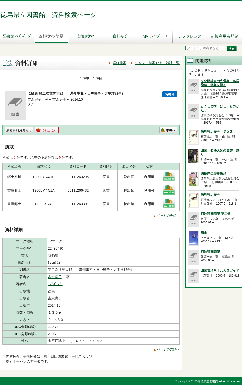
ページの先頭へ (168, 215)
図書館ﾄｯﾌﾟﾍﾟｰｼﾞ (17, 36)
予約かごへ (49, 130)
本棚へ (171, 130)
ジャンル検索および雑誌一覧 (157, 63)
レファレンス (190, 36)
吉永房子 (55, 277)
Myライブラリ (155, 36)
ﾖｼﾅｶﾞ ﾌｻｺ (55, 284)
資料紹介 (120, 36)
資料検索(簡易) (51, 36)
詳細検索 (86, 36)
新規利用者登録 (224, 36)
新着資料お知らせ (19, 130)
